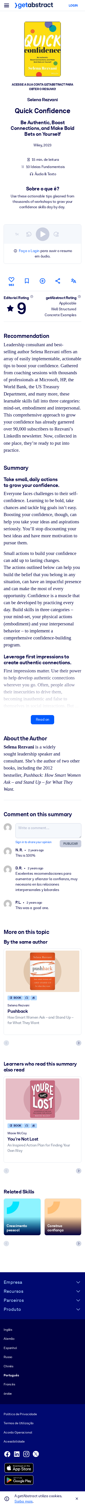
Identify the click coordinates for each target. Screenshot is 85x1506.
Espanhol (10, 1348)
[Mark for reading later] (27, 281)
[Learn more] (31, 296)
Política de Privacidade (20, 1414)
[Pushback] (42, 971)
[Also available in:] (73, 281)
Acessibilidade (14, 1441)
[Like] (11, 281)
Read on (42, 719)
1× (17, 234)
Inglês (8, 1329)
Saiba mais (24, 1501)
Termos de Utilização (19, 1423)
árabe (8, 1393)
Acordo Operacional (18, 1432)
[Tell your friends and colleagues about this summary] (58, 281)
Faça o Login (29, 251)
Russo (8, 1357)
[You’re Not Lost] (42, 1099)
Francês (9, 1384)
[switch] (42, 234)
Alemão (9, 1339)
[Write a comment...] (48, 830)
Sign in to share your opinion (33, 842)
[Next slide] (78, 1043)
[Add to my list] (42, 281)
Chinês (8, 1366)
